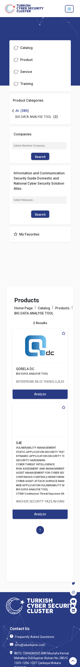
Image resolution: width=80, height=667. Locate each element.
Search (40, 157)
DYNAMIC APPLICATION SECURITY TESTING (44, 456)
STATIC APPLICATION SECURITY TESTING (43, 452)
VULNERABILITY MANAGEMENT (36, 447)
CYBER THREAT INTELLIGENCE (35, 464)
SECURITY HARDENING (30, 460)
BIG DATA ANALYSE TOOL (32, 373)
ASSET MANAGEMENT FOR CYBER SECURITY (44, 472)
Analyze (40, 394)
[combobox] (39, 146)
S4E (19, 443)
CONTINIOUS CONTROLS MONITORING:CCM (44, 477)
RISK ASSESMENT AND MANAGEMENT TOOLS (45, 468)
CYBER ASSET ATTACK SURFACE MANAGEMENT (46, 481)
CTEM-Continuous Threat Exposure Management (47, 493)
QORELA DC (25, 369)
